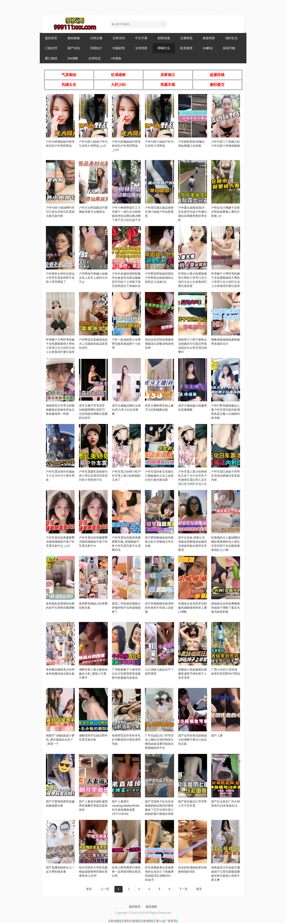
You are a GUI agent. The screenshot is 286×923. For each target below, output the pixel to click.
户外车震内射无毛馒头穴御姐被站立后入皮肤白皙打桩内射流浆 (159, 475)
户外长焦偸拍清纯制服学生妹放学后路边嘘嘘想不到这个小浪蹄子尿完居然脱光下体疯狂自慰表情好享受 (126, 282)
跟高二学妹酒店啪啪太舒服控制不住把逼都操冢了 (126, 607)
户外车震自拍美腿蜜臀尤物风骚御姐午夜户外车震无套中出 (93, 541)
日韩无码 (119, 38)
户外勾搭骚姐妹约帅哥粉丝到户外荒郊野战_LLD (126, 145)
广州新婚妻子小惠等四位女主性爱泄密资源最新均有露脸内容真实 (126, 673)
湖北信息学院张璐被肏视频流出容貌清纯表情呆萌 (159, 343)
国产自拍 (73, 48)
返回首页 (51, 38)
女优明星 (141, 48)
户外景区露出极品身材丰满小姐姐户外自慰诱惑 (159, 211)
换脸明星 (209, 38)
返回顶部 (151, 906)
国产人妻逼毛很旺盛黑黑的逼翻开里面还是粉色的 (93, 805)
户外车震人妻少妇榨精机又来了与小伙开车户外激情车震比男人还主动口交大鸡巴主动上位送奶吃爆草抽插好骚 (192, 480)
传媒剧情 (119, 48)
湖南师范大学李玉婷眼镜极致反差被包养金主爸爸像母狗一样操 (60, 409)
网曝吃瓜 (164, 48)
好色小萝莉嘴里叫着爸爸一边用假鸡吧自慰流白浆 (126, 871)
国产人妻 (217, 735)
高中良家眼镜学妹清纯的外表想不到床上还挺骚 (159, 607)
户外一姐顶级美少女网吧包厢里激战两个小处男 (126, 343)
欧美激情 (186, 48)
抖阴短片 (96, 48)
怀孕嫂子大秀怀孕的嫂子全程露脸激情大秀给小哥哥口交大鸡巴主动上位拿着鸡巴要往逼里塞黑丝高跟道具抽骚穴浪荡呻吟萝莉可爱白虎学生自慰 (225, 286)
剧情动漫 (164, 38)
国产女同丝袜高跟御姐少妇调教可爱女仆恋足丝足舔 (192, 739)
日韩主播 (96, 38)
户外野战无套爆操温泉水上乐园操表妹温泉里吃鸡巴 (93, 343)
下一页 (183, 889)
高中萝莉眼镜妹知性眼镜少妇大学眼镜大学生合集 (159, 541)
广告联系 (170, 921)
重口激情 (51, 58)
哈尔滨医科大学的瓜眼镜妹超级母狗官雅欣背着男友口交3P (93, 871)
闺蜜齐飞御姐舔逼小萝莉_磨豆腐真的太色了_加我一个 (60, 739)
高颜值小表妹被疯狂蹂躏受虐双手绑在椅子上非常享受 (192, 673)
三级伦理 (51, 48)
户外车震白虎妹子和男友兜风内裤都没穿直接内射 (225, 475)
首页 (89, 889)
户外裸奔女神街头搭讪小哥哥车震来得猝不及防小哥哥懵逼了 (60, 277)
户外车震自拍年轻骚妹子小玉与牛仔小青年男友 (60, 475)
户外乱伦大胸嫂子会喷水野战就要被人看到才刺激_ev (225, 211)
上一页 (104, 889)
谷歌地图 (114, 921)
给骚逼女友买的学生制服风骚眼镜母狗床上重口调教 (192, 607)
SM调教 (72, 58)
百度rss (158, 921)
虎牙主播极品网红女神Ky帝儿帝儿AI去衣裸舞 (126, 409)
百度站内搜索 (129, 921)
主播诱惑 (186, 38)
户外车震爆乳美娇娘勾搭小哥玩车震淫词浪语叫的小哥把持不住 (93, 475)
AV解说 (208, 48)
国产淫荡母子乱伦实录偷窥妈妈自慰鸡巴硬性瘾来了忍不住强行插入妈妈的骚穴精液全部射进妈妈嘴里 (159, 810)
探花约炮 (229, 48)
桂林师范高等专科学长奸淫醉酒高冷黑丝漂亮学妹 (126, 739)
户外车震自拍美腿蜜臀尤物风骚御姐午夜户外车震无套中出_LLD (60, 541)
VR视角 (116, 58)
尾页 (199, 889)
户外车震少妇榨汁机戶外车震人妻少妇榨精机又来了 (126, 475)
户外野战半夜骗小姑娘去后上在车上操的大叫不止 (93, 277)
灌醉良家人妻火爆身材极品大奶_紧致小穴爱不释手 (93, 673)
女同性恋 (94, 58)
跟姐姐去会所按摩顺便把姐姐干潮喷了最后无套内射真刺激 (225, 607)
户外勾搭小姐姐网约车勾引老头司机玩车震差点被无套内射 (60, 211)
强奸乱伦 (231, 38)
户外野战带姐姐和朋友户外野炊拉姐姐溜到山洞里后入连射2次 (159, 277)
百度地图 (146, 921)
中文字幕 (141, 38)
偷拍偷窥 (73, 38)
